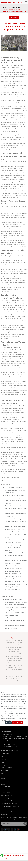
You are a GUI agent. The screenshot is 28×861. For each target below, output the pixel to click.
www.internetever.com (18, 859)
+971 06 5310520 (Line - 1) (10, 747)
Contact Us (4, 787)
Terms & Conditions (6, 770)
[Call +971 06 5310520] (22, 2)
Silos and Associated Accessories (10, 809)
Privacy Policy (4, 768)
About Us (3, 762)
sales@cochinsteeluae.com (10, 753)
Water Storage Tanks (7, 798)
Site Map (3, 779)
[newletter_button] (25, 827)
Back (8, 722)
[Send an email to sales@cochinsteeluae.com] (18, 2)
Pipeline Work (4, 812)
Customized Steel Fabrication (9, 806)
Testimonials (4, 765)
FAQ (2, 776)
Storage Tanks (5, 793)
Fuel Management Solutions (8, 815)
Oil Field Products (5, 795)
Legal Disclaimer (5, 773)
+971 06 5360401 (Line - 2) (10, 750)
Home (3, 6)
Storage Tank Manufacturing (11, 7)
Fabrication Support (6, 804)
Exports (3, 782)
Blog (2, 784)
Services (9, 6)
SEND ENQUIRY (14, 18)
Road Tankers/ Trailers (7, 801)
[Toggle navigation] (26, 2)
